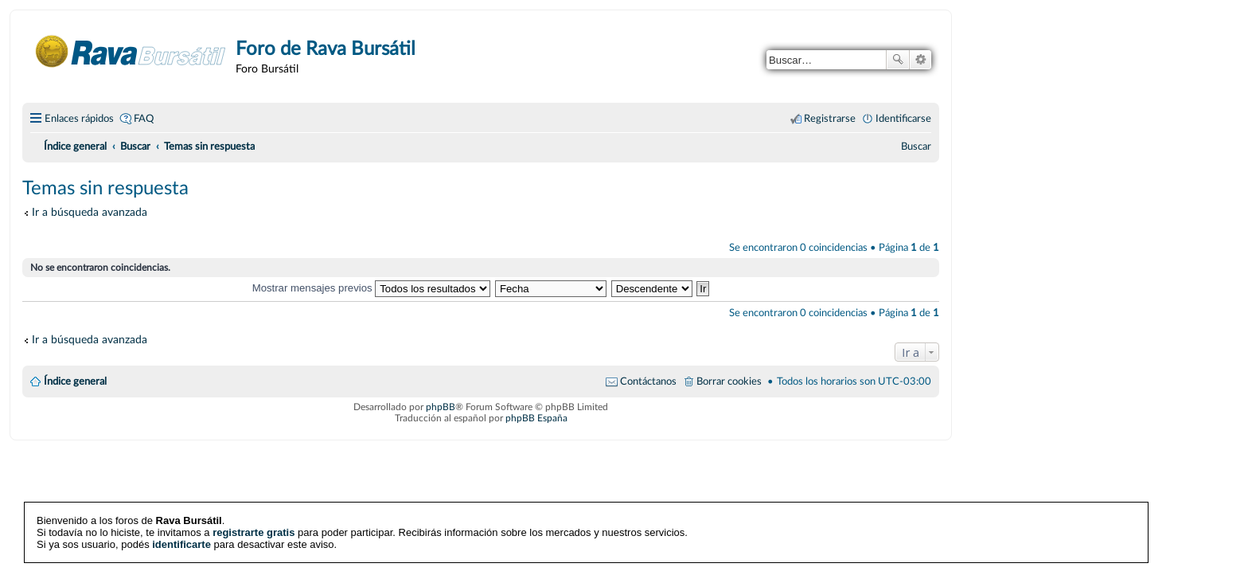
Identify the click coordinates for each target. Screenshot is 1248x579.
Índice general (75, 381)
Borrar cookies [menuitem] (729, 381)
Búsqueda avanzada (920, 59)
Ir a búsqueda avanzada (89, 212)
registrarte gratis (253, 532)
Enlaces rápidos (79, 118)
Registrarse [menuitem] (830, 118)
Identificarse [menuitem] (903, 118)
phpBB (440, 407)
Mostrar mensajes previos (371, 288)
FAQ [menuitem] (144, 118)
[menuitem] (916, 146)
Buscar (898, 59)
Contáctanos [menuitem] (648, 381)
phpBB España (536, 418)
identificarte (181, 544)
